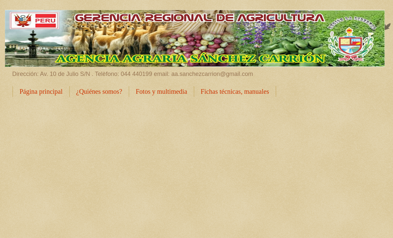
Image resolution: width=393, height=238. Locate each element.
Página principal (41, 91)
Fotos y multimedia (161, 91)
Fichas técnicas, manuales (235, 91)
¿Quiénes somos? (99, 91)
